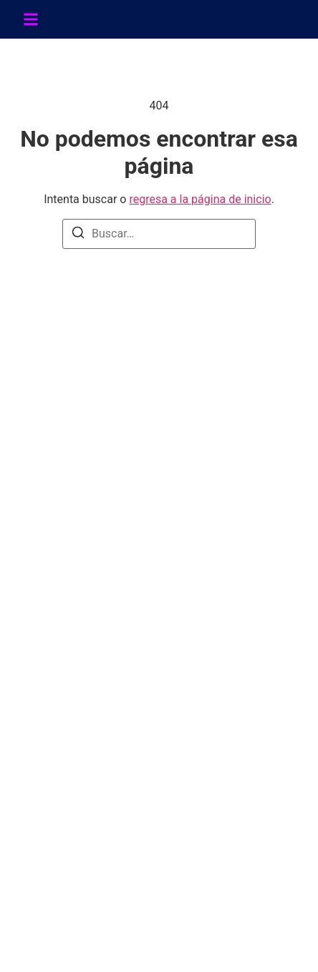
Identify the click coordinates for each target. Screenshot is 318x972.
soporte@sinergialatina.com (107, 815)
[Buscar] (78, 235)
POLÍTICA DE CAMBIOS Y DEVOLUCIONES (146, 629)
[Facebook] (44, 510)
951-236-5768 (71, 778)
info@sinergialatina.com (97, 796)
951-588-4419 (71, 759)
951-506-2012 (71, 741)
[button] (31, 19)
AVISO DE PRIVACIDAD (97, 652)
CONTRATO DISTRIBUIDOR (107, 675)
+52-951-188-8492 (83, 454)
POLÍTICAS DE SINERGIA (101, 606)
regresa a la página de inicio (200, 199)
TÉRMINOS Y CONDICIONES (111, 583)
